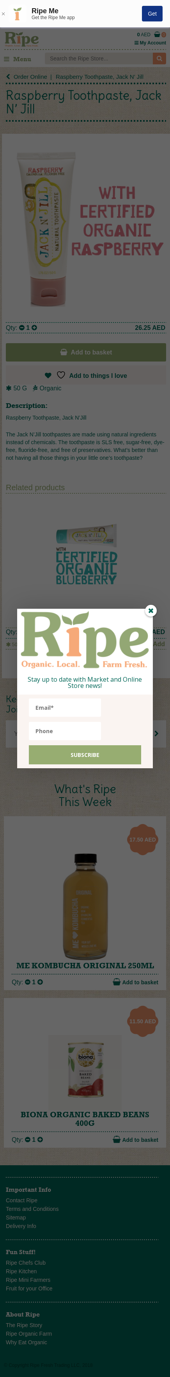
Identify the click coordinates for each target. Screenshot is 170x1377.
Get (152, 14)
